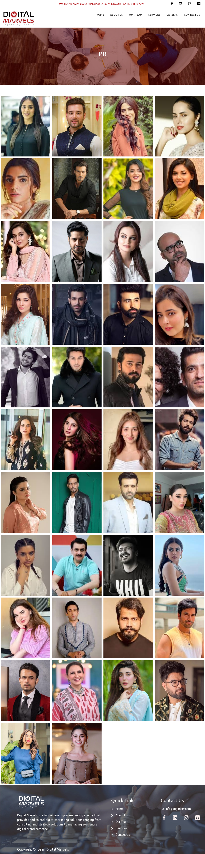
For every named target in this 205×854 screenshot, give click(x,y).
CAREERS (172, 14)
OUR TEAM (135, 14)
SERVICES (154, 14)
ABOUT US (116, 14)
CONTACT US (192, 14)
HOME (100, 14)
